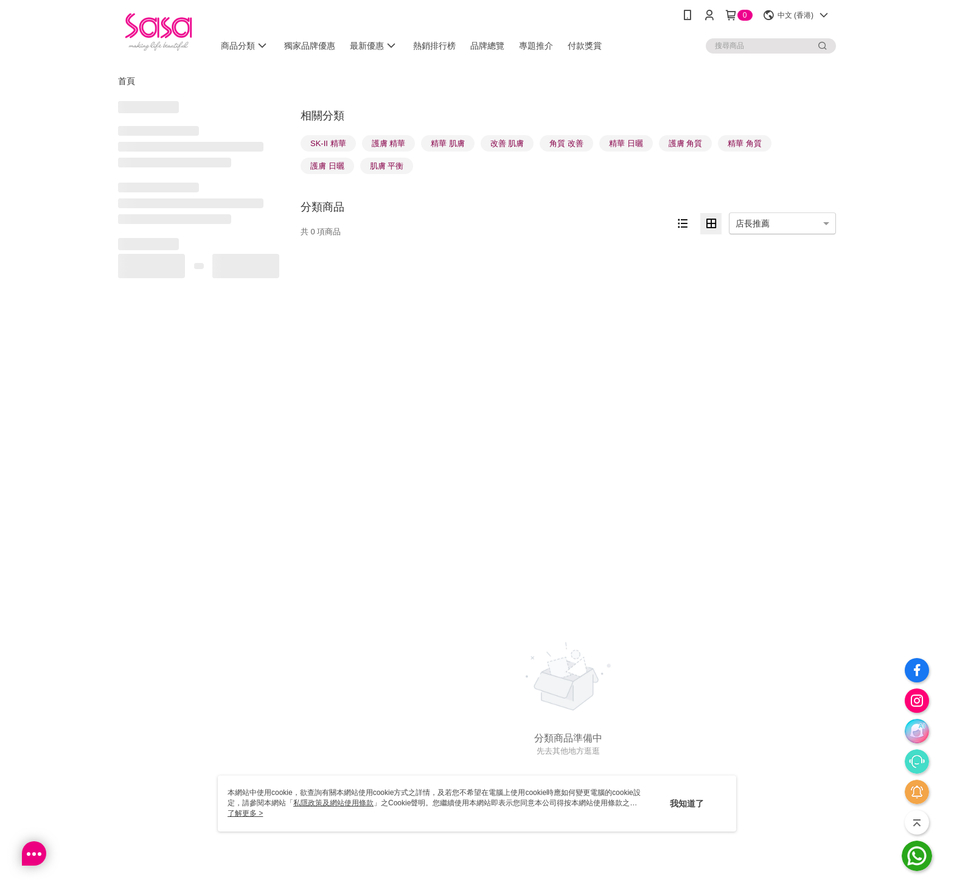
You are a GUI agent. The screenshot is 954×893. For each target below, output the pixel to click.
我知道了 (687, 803)
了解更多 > (245, 813)
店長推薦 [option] (753, 223)
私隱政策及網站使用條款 (333, 803)
